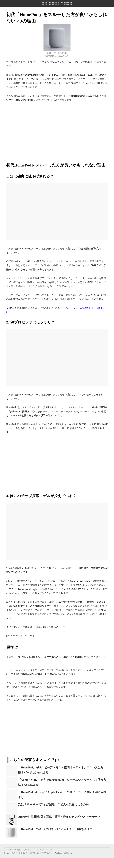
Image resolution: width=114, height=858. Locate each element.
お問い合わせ (47, 853)
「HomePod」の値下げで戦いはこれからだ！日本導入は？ (55, 829)
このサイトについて (20, 853)
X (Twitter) (68, 853)
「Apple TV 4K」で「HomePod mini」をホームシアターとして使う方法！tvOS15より (62, 782)
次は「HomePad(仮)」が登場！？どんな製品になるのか (53, 804)
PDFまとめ (34, 853)
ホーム (6, 853)
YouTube (58, 853)
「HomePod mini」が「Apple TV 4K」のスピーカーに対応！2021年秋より (62, 795)
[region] (57, 130)
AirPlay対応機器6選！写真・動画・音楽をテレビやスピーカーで (59, 816)
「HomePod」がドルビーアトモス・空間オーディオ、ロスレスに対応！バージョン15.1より (60, 770)
